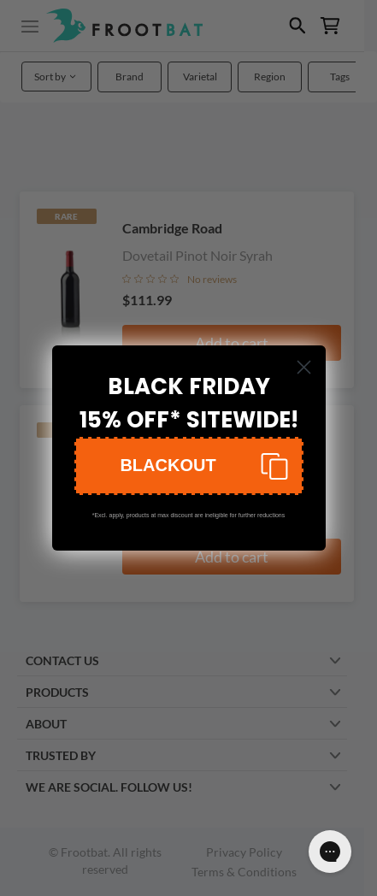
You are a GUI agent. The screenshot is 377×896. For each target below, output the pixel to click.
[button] (188, 466)
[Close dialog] (304, 367)
